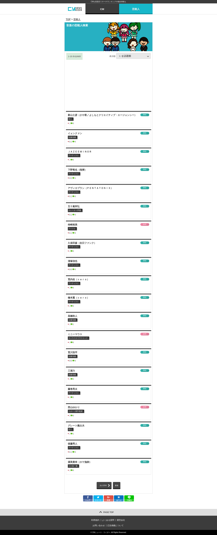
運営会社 (121, 520)
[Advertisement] (108, 85)
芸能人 (136, 9)
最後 (116, 485)
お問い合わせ (99, 525)
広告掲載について (115, 525)
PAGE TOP (108, 512)
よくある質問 (108, 520)
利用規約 (95, 520)
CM (102, 9)
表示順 (130, 56)
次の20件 (103, 485)
